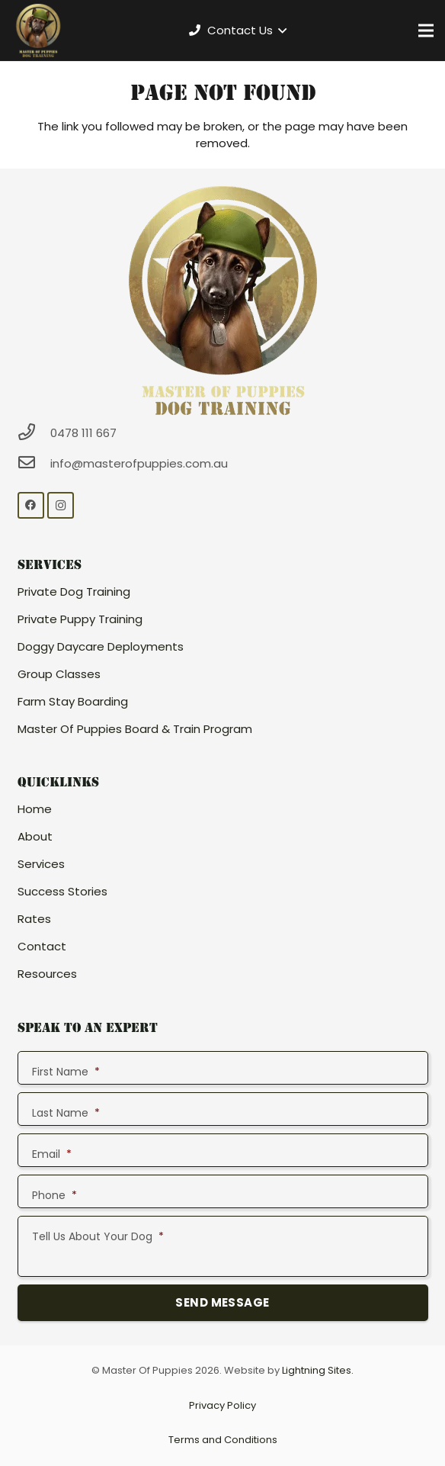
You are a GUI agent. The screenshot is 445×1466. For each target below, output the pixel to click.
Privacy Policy (222, 1405)
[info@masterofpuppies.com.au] (34, 463)
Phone (54, 1195)
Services (41, 864)
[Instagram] (60, 505)
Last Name (66, 1113)
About (35, 836)
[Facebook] (31, 505)
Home (35, 809)
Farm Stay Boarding (73, 701)
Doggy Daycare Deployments (101, 646)
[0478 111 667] (34, 432)
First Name (66, 1072)
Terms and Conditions (222, 1439)
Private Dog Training (74, 592)
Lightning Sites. (318, 1370)
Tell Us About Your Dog (98, 1236)
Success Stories (62, 891)
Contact (42, 946)
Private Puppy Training (80, 619)
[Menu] (426, 30)
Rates (34, 919)
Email (52, 1154)
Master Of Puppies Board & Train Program (135, 729)
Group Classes (59, 674)
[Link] (38, 30)
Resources (47, 974)
